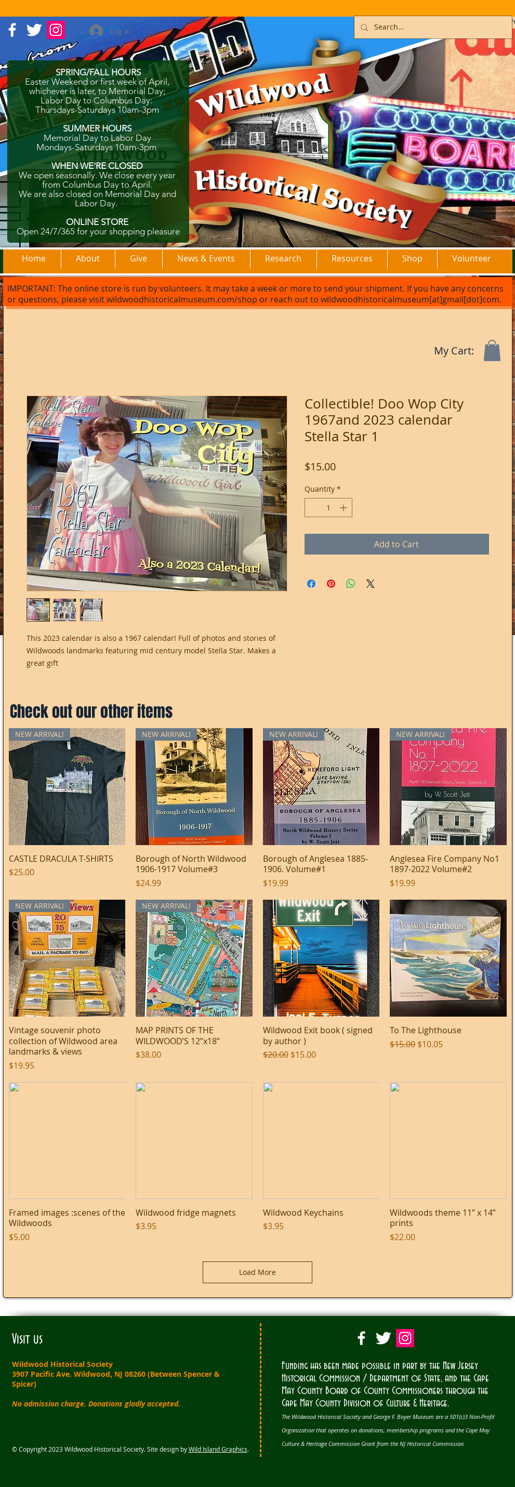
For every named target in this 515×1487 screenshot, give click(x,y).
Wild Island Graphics (218, 1449)
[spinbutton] (328, 507)
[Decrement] (312, 507)
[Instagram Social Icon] (56, 30)
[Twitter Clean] (34, 30)
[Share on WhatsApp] (351, 583)
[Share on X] (370, 583)
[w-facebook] (12, 30)
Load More (257, 1272)
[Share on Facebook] (311, 583)
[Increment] (344, 507)
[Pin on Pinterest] (331, 583)
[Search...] (432, 27)
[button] (492, 350)
